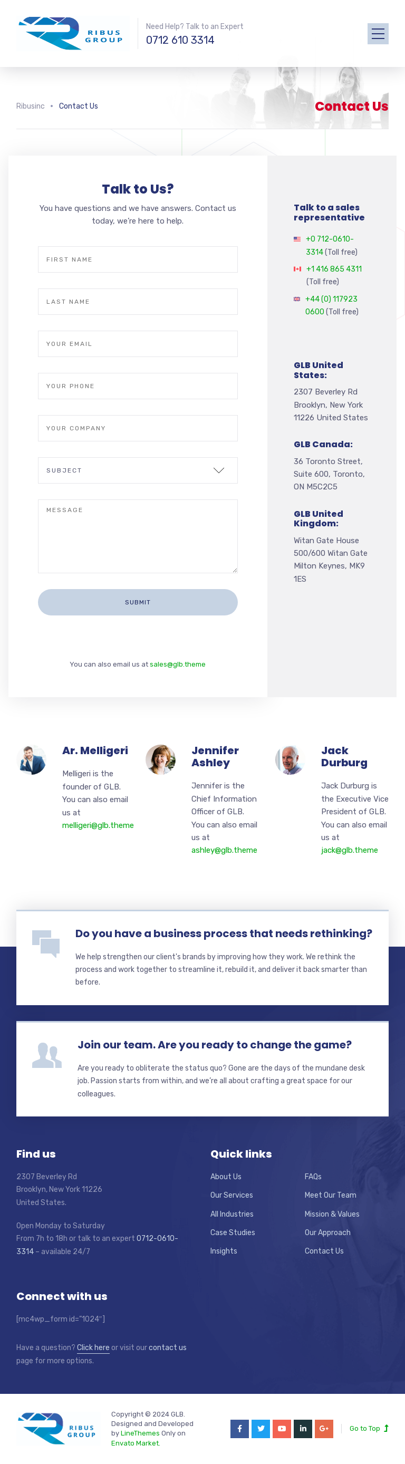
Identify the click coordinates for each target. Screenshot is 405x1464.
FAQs (313, 1176)
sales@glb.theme (178, 664)
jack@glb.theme (349, 850)
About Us (226, 1176)
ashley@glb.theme (224, 850)
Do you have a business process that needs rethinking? (223, 933)
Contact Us (324, 1251)
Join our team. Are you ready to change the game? (215, 1044)
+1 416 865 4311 (334, 269)
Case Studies (232, 1232)
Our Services (231, 1195)
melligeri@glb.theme (98, 825)
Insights (223, 1251)
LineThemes (140, 1433)
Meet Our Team (330, 1195)
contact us (168, 1347)
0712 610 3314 (180, 40)
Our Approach (328, 1232)
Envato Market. (135, 1443)
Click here (93, 1347)
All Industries (232, 1214)
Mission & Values (332, 1214)
